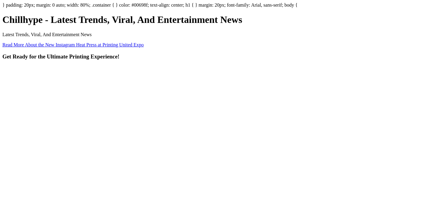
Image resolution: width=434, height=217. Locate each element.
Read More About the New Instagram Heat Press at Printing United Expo (73, 44)
